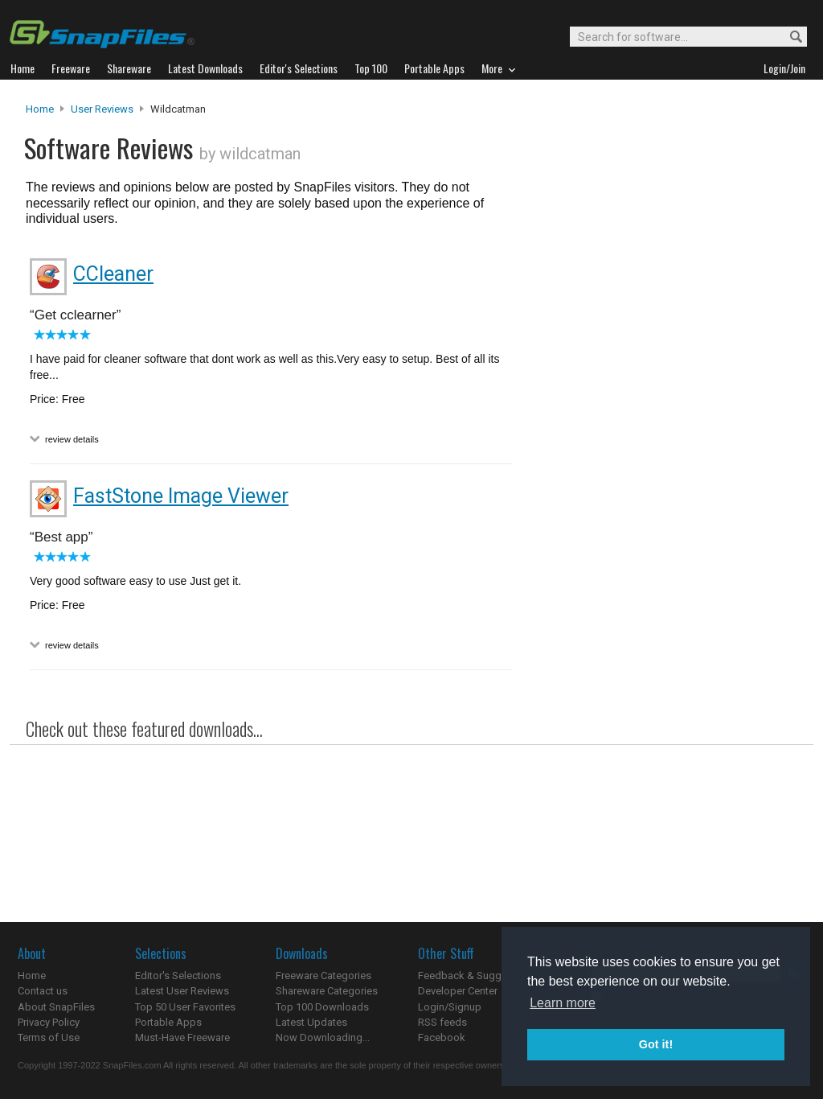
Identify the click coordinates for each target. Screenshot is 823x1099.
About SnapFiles (56, 1007)
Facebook (441, 1037)
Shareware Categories (327, 991)
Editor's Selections (178, 975)
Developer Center (457, 991)
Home (40, 109)
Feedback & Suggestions (477, 975)
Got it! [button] (656, 1044)
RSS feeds (442, 1022)
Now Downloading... (323, 1037)
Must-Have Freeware (182, 1037)
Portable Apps (168, 1022)
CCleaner (113, 274)
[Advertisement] (660, 428)
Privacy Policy (49, 1022)
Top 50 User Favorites (185, 1007)
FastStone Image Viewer (181, 496)
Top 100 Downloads (322, 1007)
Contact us (43, 991)
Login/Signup (449, 1007)
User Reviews (102, 109)
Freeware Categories (323, 975)
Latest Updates (311, 1022)
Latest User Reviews (182, 991)
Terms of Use (49, 1037)
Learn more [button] (563, 1003)
